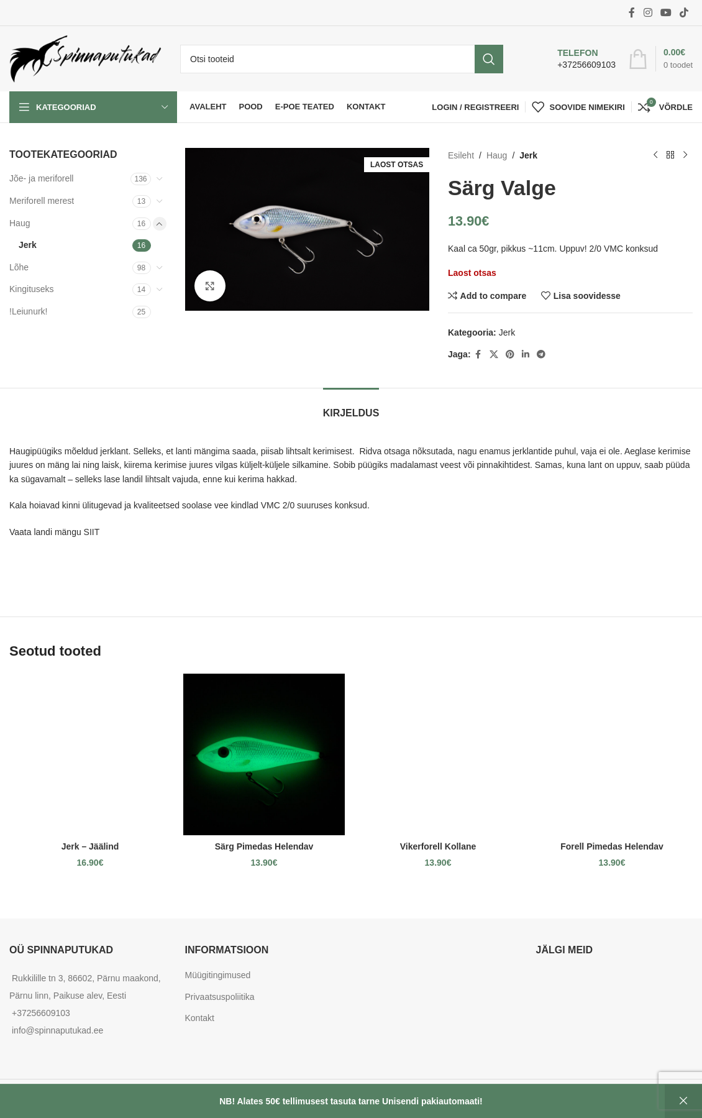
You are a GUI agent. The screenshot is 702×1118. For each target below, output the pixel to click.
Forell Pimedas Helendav (611, 846)
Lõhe (19, 267)
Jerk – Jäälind (90, 846)
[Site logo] (85, 58)
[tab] (351, 407)
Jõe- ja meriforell (41, 178)
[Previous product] (655, 155)
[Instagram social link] (647, 12)
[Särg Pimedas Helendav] (264, 754)
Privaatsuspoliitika (220, 997)
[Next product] (685, 155)
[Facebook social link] (631, 12)
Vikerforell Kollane (438, 846)
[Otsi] (341, 59)
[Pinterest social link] (510, 354)
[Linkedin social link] (525, 354)
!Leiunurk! (28, 311)
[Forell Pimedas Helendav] (612, 754)
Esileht (461, 155)
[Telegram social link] (541, 354)
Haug (19, 223)
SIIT (92, 532)
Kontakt (199, 1018)
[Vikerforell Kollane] (438, 754)
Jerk (28, 245)
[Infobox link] (573, 59)
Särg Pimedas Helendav (264, 846)
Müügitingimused (218, 975)
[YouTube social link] (665, 12)
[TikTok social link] (684, 12)
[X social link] (494, 354)
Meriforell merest (41, 201)
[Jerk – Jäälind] (90, 754)
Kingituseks (31, 289)
